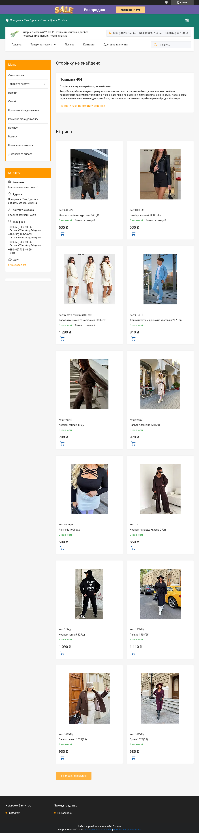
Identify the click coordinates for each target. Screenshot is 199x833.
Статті (12, 101)
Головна (17, 44)
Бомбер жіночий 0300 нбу (145, 215)
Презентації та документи (23, 110)
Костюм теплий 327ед (72, 634)
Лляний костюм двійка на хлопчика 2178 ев (156, 320)
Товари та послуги (41, 44)
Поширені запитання (20, 145)
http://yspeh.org (17, 264)
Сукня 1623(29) (139, 739)
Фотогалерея (16, 75)
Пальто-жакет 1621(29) (73, 739)
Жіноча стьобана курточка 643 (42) (79, 215)
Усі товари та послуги (74, 775)
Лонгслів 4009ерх (69, 529)
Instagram (14, 813)
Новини (12, 92)
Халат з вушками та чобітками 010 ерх (82, 320)
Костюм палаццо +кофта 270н (148, 529)
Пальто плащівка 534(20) (145, 424)
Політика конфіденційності (127, 829)
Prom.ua (117, 826)
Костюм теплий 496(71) (73, 424)
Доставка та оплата (116, 44)
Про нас (69, 44)
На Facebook (64, 813)
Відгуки (12, 136)
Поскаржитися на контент (98, 829)
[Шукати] (155, 45)
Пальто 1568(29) (139, 634)
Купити (62, 233)
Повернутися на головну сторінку (82, 105)
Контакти (89, 44)
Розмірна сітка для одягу (23, 119)
